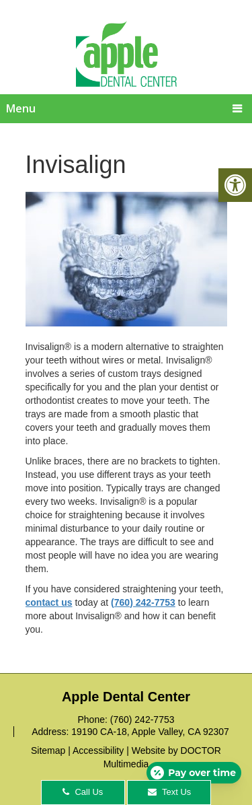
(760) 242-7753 (143, 602)
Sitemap (48, 750)
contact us (49, 602)
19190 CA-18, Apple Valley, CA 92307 (150, 731)
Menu (21, 108)
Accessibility (98, 750)
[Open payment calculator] (193, 772)
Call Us (82, 792)
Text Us (170, 792)
